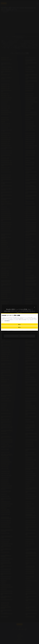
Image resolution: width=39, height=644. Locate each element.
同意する (19, 327)
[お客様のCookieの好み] (19, 324)
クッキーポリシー (7, 320)
